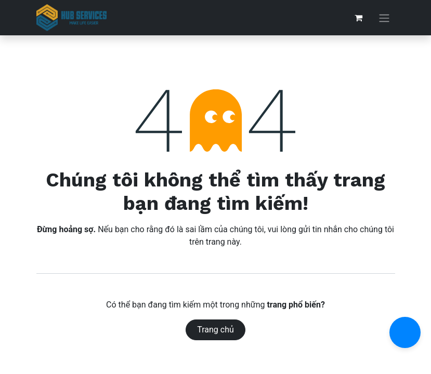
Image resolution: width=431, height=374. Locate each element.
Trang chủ (215, 330)
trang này (223, 242)
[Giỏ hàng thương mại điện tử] (358, 17)
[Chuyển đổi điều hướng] (384, 18)
